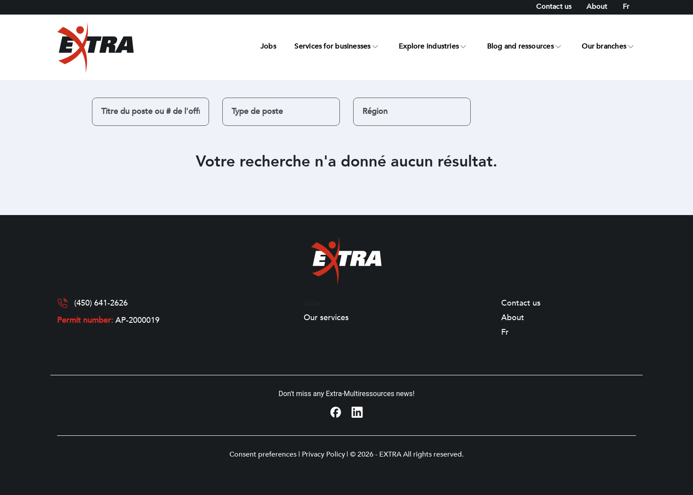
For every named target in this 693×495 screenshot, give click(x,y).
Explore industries (429, 46)
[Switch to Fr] (626, 6)
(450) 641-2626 (101, 303)
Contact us (553, 6)
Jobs (268, 46)
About (596, 6)
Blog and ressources (520, 46)
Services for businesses (332, 46)
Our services (326, 318)
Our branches (604, 46)
